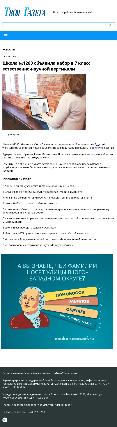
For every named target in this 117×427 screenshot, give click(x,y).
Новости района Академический (72, 12)
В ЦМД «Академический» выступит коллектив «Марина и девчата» (42, 191)
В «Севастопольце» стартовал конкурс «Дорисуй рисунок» (37, 245)
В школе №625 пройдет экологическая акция (29, 227)
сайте (95, 147)
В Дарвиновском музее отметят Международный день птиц (39, 186)
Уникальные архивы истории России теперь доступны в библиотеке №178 (47, 197)
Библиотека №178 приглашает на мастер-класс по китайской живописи (45, 233)
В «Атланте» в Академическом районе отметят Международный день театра (49, 239)
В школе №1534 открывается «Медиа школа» (29, 203)
